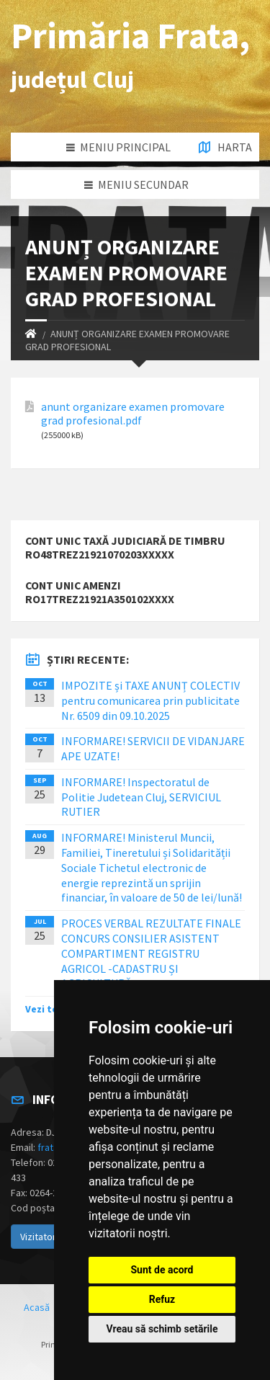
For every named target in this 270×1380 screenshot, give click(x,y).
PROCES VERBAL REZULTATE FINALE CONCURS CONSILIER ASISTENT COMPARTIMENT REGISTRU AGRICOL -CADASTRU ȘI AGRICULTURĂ (151, 953)
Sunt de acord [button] (161, 1270)
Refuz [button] (162, 1299)
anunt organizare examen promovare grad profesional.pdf (133, 413)
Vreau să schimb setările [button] (161, 1329)
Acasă (37, 1307)
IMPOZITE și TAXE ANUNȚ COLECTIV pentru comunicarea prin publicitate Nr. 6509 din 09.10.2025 (150, 700)
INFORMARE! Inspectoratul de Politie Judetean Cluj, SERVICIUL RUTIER (141, 797)
